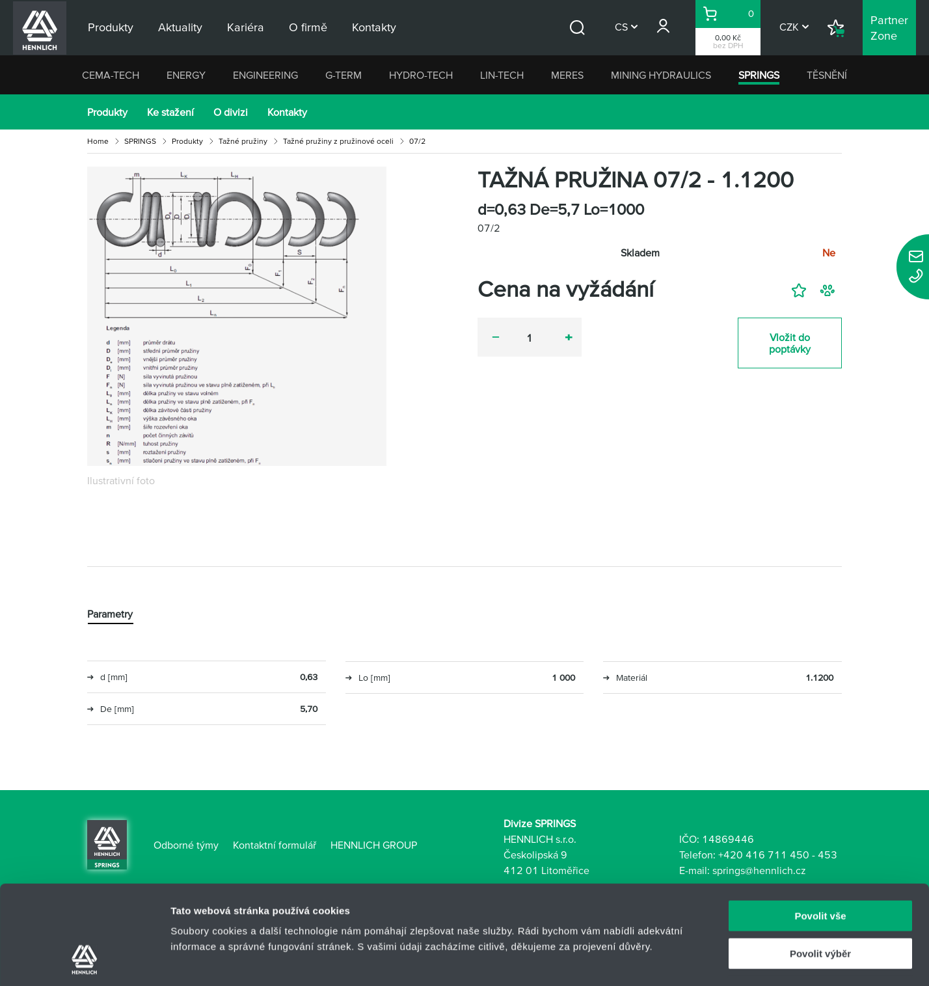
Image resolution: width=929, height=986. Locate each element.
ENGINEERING (265, 75)
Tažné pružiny (243, 141)
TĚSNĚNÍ (827, 75)
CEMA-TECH (110, 75)
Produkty (107, 112)
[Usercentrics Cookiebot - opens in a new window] (84, 960)
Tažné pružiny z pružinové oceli (338, 141)
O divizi (230, 112)
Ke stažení (170, 112)
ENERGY (186, 75)
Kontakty (287, 112)
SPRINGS (758, 75)
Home (98, 141)
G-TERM (343, 75)
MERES (567, 75)
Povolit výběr (820, 865)
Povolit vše (820, 826)
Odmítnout (820, 903)
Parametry (110, 614)
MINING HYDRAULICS (661, 75)
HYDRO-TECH (421, 75)
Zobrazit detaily (687, 960)
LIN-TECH (502, 75)
